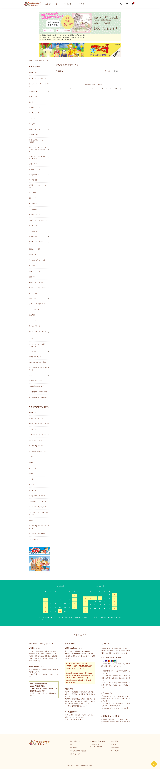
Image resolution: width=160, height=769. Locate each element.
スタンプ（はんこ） (35, 375)
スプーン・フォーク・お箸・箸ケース (37, 158)
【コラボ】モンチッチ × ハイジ (39, 435)
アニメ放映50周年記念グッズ (38, 451)
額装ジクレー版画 (34, 249)
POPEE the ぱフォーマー (37, 539)
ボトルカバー (33, 203)
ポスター (32, 265)
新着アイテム (33, 72)
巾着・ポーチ (33, 236)
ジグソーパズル (34, 97)
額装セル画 (32, 254)
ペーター (32, 479)
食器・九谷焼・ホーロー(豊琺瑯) (37, 141)
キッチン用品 (33, 180)
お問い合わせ (115, 747)
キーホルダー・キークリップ (37, 243)
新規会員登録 (115, 741)
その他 (81, 4)
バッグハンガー (34, 209)
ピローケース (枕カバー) (37, 304)
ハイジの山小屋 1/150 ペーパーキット (39, 369)
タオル (31, 102)
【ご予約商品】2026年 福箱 (38, 392)
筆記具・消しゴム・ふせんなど (37, 332)
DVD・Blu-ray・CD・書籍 (37, 362)
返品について (74, 744)
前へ (66, 88)
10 (102, 89)
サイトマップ (115, 751)
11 (106, 89)
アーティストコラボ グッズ (38, 507)
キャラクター (68, 4)
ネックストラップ (34, 215)
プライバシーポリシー (76, 754)
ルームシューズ (34, 113)
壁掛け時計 (32, 277)
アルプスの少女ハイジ (41, 61)
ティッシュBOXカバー (36, 309)
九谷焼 (31, 520)
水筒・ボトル (33, 164)
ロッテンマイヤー (34, 490)
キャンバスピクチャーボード (38, 260)
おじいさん (32, 484)
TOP (30, 61)
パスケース (32, 192)
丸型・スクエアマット (36, 282)
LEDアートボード (34, 271)
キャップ (32, 124)
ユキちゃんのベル (34, 293)
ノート (31, 339)
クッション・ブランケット (37, 288)
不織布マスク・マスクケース (38, 220)
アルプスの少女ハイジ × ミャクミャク (39, 527)
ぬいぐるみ (32, 298)
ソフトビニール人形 (35, 381)
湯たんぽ (32, 315)
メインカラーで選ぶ (35, 440)
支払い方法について (76, 747)
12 (111, 89)
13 (116, 89)
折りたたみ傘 (33, 134)
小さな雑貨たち (34, 175)
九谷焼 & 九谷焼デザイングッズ (39, 424)
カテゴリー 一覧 (51, 4)
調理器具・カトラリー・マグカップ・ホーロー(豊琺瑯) (37, 149)
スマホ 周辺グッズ (35, 357)
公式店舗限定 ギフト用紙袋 (38, 397)
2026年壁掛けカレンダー (37, 386)
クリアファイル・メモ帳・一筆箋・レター (37, 345)
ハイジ (31, 457)
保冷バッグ (32, 198)
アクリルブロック (34, 326)
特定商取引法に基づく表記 (78, 751)
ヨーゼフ (32, 462)
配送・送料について (76, 741)
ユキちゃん (32, 468)
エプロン (32, 118)
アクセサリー (33, 91)
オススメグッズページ (36, 418)
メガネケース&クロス (36, 107)
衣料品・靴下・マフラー (37, 129)
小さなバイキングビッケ (37, 496)
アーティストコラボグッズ (37, 78)
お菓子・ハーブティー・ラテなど (37, 186)
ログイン (113, 744)
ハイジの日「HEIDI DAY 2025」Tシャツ (39, 513)
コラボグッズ (33, 429)
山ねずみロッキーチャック (37, 501)
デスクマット (33, 320)
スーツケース (33, 226)
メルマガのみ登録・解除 (97, 741)
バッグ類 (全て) (34, 231)
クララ (31, 473)
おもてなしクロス (34, 169)
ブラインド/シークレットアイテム (39, 85)
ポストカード (33, 351)
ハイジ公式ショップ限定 (37, 534)
